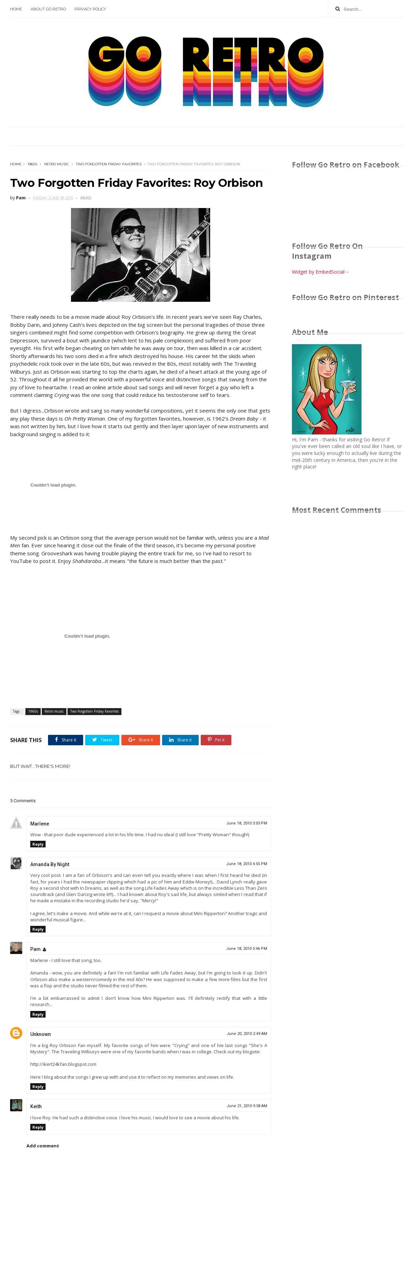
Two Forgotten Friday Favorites (109, 164)
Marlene (39, 824)
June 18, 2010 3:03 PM (246, 823)
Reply (37, 844)
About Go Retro (48, 9)
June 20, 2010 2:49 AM (247, 1033)
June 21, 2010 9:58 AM (247, 1106)
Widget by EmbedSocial (320, 271)
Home (16, 9)
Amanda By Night (49, 864)
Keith (36, 1106)
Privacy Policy (90, 9)
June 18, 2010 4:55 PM (246, 864)
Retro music (56, 164)
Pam (35, 949)
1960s (32, 164)
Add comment (42, 1146)
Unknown (40, 1034)
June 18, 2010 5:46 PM (246, 948)
